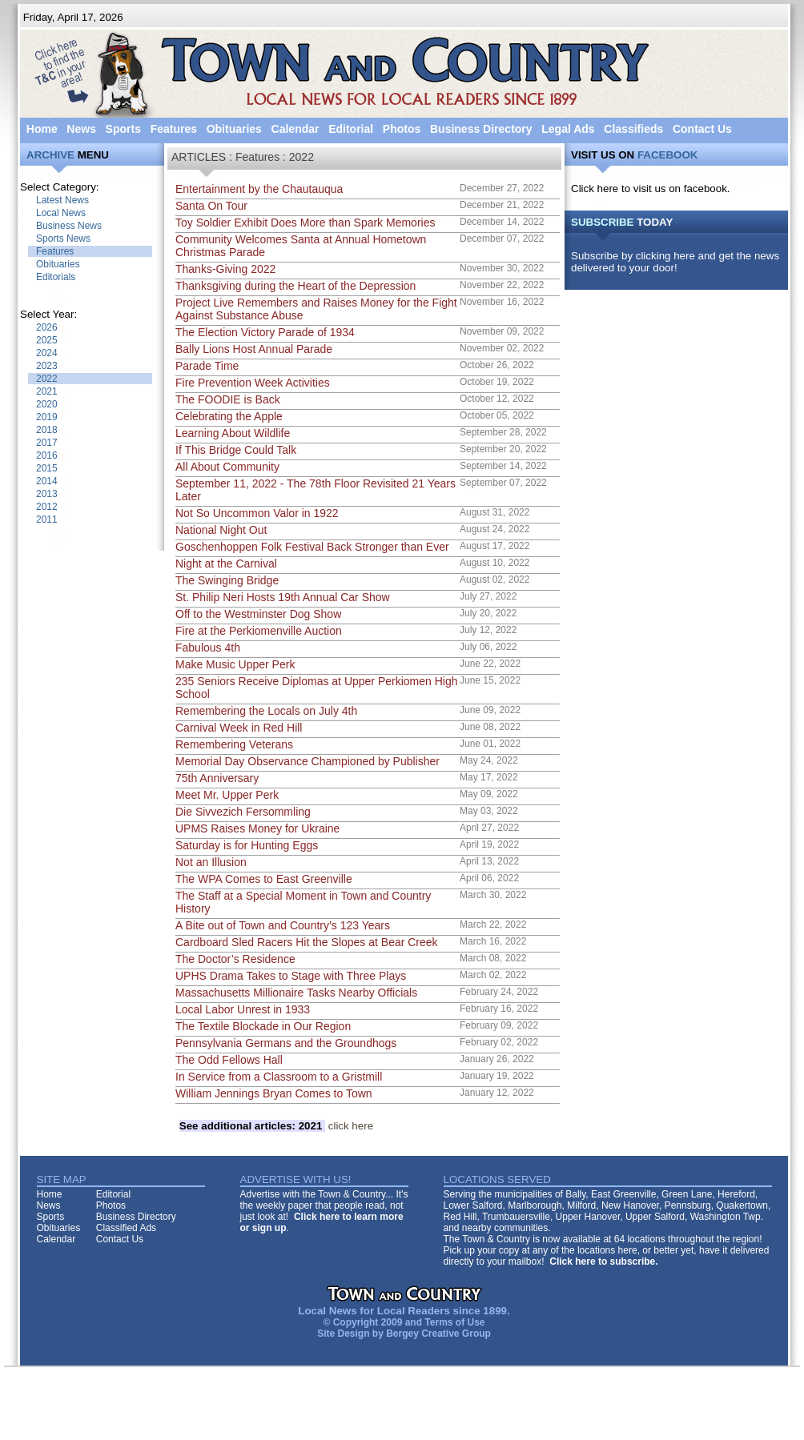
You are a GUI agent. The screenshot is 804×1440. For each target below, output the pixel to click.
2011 (47, 519)
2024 (47, 353)
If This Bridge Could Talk (235, 449)
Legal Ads (567, 128)
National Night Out (221, 529)
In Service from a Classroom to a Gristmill (278, 1076)
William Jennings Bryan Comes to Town (273, 1093)
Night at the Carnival (226, 563)
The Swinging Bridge (227, 580)
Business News (69, 225)
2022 (47, 378)
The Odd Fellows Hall (229, 1059)
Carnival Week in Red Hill (238, 727)
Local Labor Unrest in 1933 (242, 1009)
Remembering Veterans (234, 744)
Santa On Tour (211, 205)
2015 (47, 468)
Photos (401, 128)
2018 (47, 429)
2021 (47, 391)
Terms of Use (454, 1322)
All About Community (227, 466)
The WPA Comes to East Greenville (263, 878)
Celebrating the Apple (229, 416)
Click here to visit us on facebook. (650, 189)
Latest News (62, 200)
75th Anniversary (217, 778)
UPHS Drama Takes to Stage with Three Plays (290, 975)
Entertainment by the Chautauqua (259, 189)
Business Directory (481, 128)
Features (174, 128)
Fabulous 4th (207, 647)
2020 (47, 404)
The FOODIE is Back (227, 399)
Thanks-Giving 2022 (225, 269)
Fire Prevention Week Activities (252, 382)
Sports (123, 128)
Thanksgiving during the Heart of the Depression (295, 285)
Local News (61, 213)
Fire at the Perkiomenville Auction (258, 630)
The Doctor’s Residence (235, 959)
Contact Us (702, 128)
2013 (47, 493)
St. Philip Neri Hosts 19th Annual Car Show (282, 597)
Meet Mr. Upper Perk (227, 794)
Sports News (63, 238)
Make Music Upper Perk (235, 664)
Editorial (350, 128)
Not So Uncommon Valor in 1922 (257, 513)
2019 (47, 417)
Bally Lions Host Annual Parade (253, 349)
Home (42, 128)
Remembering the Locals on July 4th (266, 710)
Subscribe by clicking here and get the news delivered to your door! (675, 262)
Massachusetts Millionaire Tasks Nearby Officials (296, 992)
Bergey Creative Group (438, 1333)
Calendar (295, 128)
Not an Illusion (211, 862)
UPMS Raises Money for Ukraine (257, 828)
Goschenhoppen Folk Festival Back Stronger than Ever (312, 546)
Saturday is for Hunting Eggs (246, 845)
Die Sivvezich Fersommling (243, 811)
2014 (47, 481)
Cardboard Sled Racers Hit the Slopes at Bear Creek (306, 942)
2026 (47, 327)
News (81, 128)
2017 (47, 442)
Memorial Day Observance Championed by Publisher (307, 761)
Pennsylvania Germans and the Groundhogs (285, 1043)
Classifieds (633, 128)
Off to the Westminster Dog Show (258, 614)
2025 (47, 340)
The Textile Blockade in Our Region (263, 1026)
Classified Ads (126, 1227)
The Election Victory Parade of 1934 (265, 332)
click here (276, 1126)
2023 (47, 365)
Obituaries (234, 128)
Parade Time (207, 365)
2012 (47, 506)
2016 (47, 455)
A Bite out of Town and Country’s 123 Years (282, 925)
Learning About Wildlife (232, 433)
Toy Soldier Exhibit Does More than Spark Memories (305, 222)
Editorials (55, 277)
